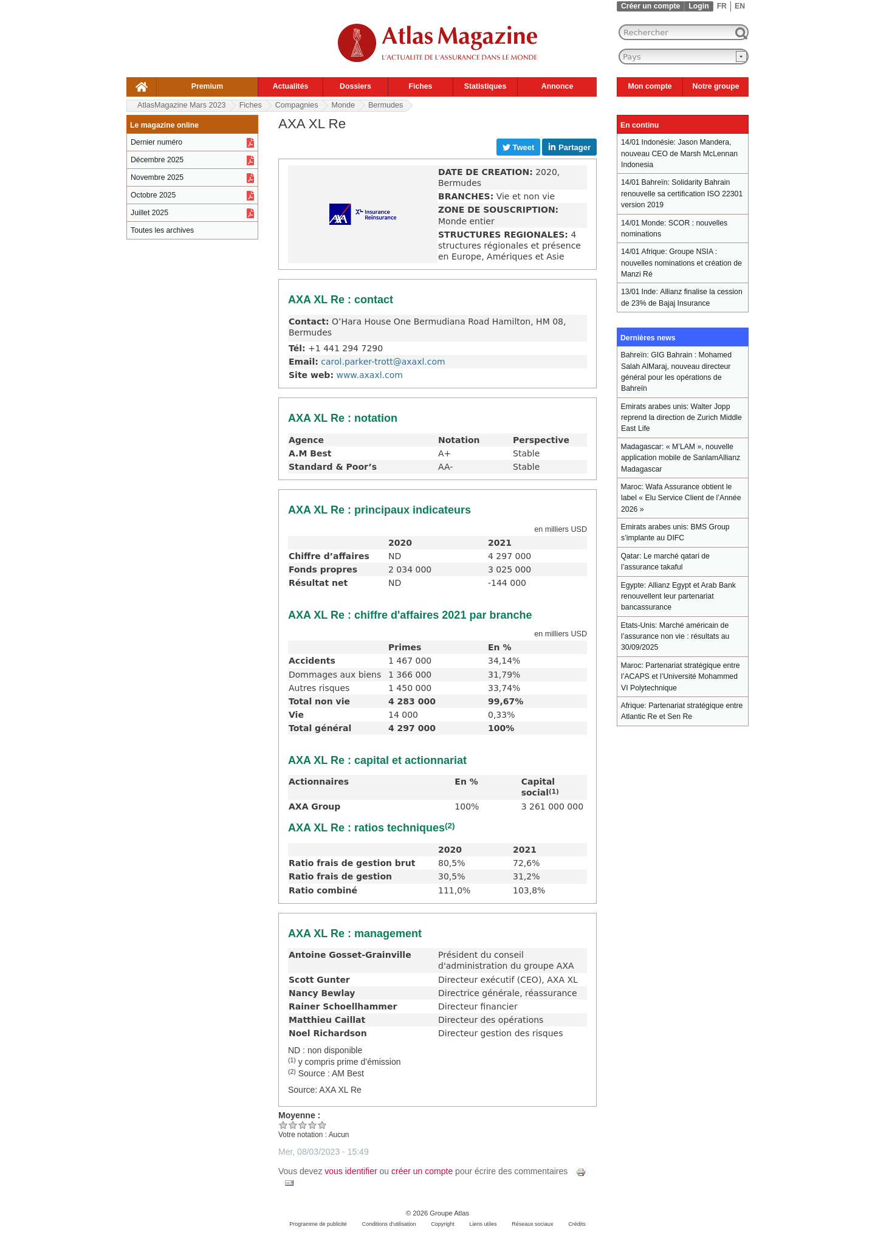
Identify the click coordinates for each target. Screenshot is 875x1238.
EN (740, 6)
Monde (343, 105)
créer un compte (422, 1171)
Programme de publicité (318, 1224)
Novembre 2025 (157, 177)
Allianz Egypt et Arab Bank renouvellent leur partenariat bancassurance (678, 596)
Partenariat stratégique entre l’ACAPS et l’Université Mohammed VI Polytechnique (680, 676)
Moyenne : (299, 1115)
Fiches (421, 86)
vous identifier (350, 1171)
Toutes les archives (162, 230)
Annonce (557, 86)
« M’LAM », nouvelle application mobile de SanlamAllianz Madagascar (680, 457)
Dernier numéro (156, 142)
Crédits (576, 1224)
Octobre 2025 (153, 195)
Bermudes (385, 105)
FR (722, 6)
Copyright (442, 1224)
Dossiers (355, 86)
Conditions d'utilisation (389, 1224)
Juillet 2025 (149, 212)
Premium (207, 86)
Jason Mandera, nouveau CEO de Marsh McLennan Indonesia (679, 153)
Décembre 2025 (157, 160)
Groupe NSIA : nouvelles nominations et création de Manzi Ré (681, 262)
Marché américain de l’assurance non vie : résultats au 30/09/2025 (675, 636)
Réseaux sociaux (532, 1224)
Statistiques (485, 86)
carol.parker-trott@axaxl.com (383, 361)
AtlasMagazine (181, 105)
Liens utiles (483, 1224)
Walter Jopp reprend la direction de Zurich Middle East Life (681, 417)
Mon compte (649, 86)
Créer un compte (650, 6)
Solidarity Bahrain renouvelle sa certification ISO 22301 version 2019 (682, 193)
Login (698, 6)
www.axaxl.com (369, 375)
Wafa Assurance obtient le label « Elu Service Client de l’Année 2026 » (681, 498)
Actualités (291, 86)
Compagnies (296, 105)
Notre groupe (716, 86)
